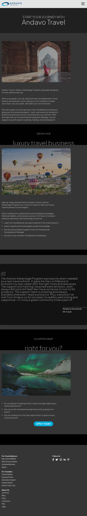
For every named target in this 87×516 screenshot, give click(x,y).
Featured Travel (7, 477)
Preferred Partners (8, 464)
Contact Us (6, 501)
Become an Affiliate (9, 459)
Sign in (4, 467)
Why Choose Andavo (9, 461)
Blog (3, 495)
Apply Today (43, 423)
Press (4, 498)
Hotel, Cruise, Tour (8, 485)
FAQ (3, 504)
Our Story (5, 493)
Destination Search (9, 480)
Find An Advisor (7, 474)
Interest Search (7, 483)
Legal (4, 507)
